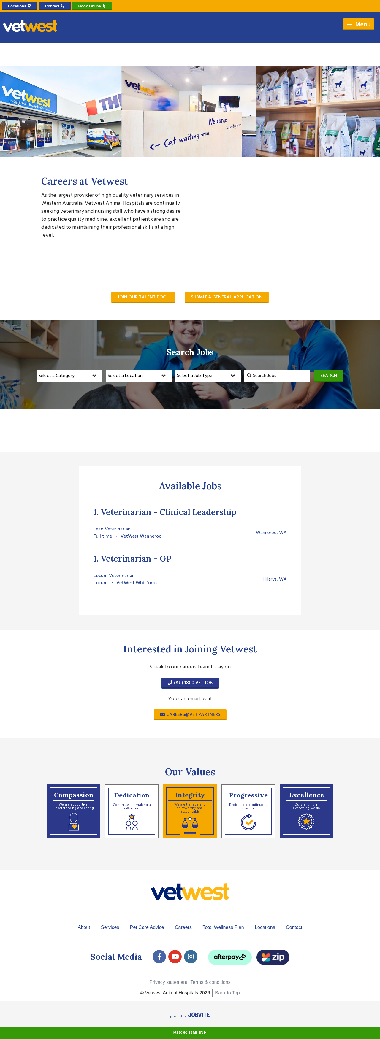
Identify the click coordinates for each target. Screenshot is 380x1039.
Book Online (190, 1032)
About (84, 927)
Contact (294, 927)
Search (328, 376)
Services (110, 927)
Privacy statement (168, 982)
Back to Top (227, 992)
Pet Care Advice (147, 927)
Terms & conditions (210, 982)
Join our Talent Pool (143, 297)
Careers (183, 927)
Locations (265, 927)
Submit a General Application (226, 297)
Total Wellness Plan (223, 927)
